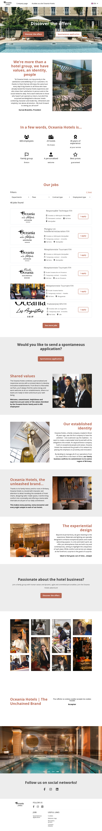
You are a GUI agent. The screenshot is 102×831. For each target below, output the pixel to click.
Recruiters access (51, 804)
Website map (52, 801)
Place (40, 197)
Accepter (72, 687)
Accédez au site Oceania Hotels (43, 3)
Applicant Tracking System (51, 827)
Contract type (61, 197)
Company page (22, 3)
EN (94, 3)
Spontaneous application (68, 34)
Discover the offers (33, 34)
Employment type (81, 197)
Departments (20, 197)
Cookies (50, 799)
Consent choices (50, 808)
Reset (89, 192)
